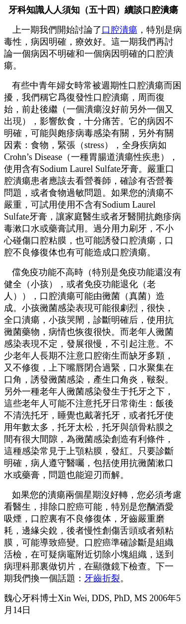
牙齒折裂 (102, 578)
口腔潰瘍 (119, 30)
